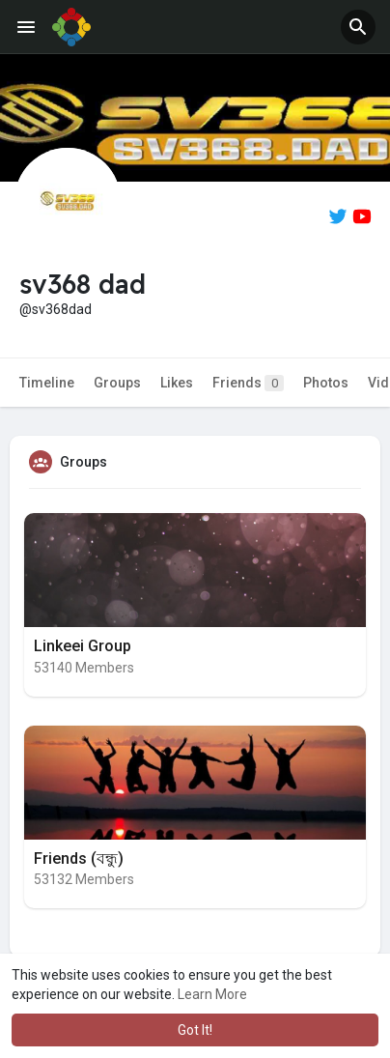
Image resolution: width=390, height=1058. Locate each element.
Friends (248, 383)
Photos (325, 382)
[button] (358, 27)
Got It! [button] (195, 1030)
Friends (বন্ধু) (79, 858)
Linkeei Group (82, 646)
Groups (117, 382)
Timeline (46, 382)
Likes (176, 382)
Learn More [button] (212, 994)
